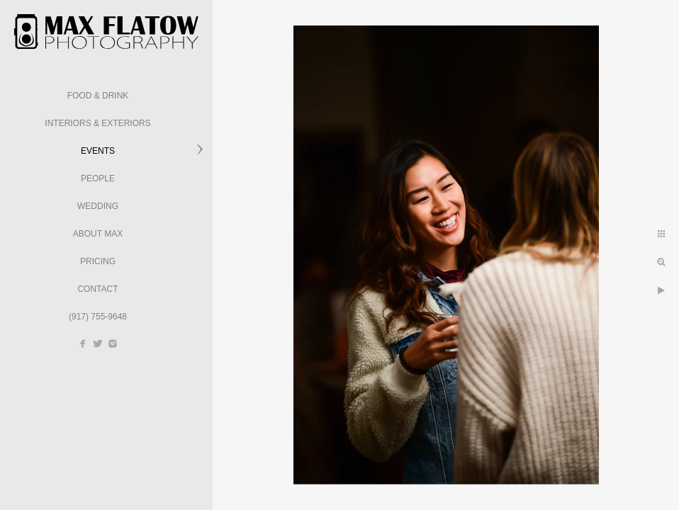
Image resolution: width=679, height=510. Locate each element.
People (98, 178)
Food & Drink (98, 96)
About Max (98, 234)
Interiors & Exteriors (97, 123)
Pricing (98, 261)
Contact (97, 289)
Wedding (97, 206)
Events (98, 151)
